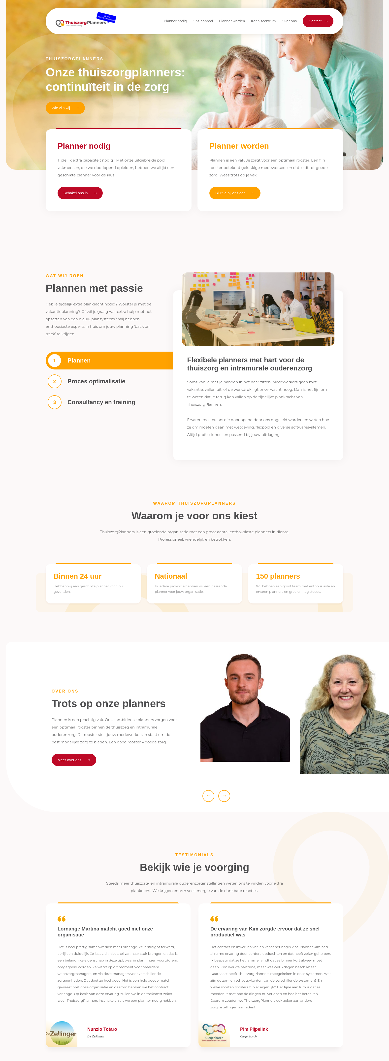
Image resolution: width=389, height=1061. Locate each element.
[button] (203, 21)
